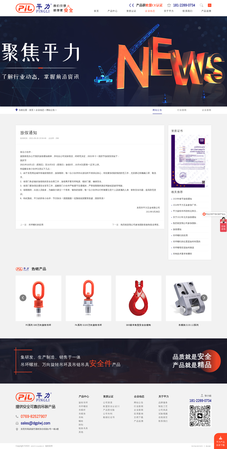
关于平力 (169, 10)
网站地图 (207, 446)
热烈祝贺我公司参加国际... (189, 223)
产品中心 (113, 10)
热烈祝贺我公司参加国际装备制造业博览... (140, 224)
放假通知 (181, 229)
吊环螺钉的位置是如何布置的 (190, 241)
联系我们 (188, 10)
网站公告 (50, 110)
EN (210, 5)
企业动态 (150, 10)
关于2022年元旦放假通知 (188, 217)
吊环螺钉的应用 (36, 224)
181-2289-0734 (184, 5)
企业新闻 (206, 110)
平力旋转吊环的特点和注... (189, 211)
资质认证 (131, 10)
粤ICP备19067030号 (192, 446)
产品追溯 (206, 10)
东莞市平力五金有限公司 (41, 446)
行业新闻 (182, 110)
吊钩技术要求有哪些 (186, 253)
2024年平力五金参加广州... (189, 205)
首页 (96, 10)
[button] (23, 302)
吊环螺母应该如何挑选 (187, 247)
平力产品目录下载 (220, 441)
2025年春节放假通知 (186, 199)
